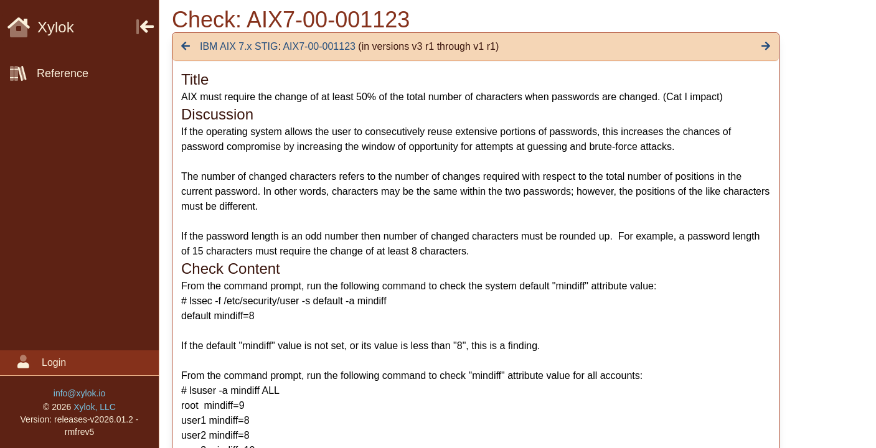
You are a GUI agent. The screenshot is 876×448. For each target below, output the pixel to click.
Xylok (40, 27)
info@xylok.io (79, 393)
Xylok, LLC (94, 407)
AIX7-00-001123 (319, 46)
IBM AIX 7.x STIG (239, 46)
